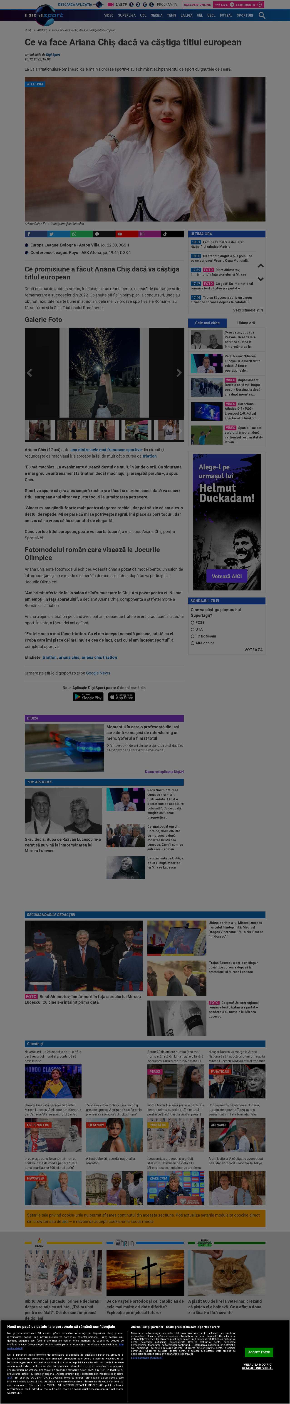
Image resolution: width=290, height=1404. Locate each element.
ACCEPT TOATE (259, 1352)
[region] (145, 1362)
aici (9, 1377)
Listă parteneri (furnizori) (146, 1358)
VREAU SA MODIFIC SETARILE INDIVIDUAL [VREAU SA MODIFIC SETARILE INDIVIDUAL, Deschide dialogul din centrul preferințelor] (257, 1366)
